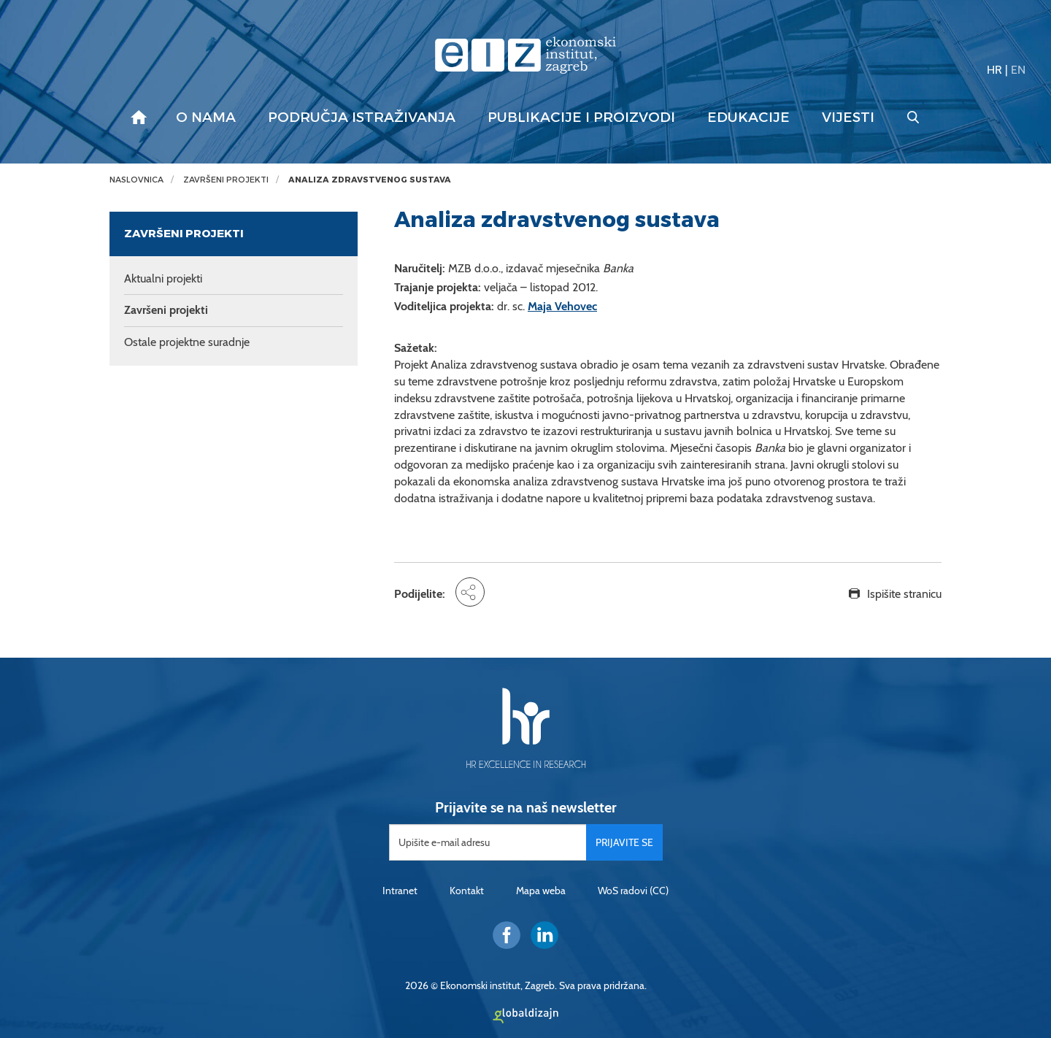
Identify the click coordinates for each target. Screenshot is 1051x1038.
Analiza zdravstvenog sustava (369, 179)
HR (994, 70)
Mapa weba (541, 890)
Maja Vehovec (562, 306)
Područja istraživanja (361, 117)
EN (1018, 70)
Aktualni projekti (163, 278)
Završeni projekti (226, 179)
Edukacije (748, 117)
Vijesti (848, 117)
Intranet (399, 890)
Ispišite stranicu (904, 594)
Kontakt (467, 890)
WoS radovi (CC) (633, 890)
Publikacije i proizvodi (581, 117)
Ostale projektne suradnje (187, 342)
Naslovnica (136, 179)
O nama (206, 117)
